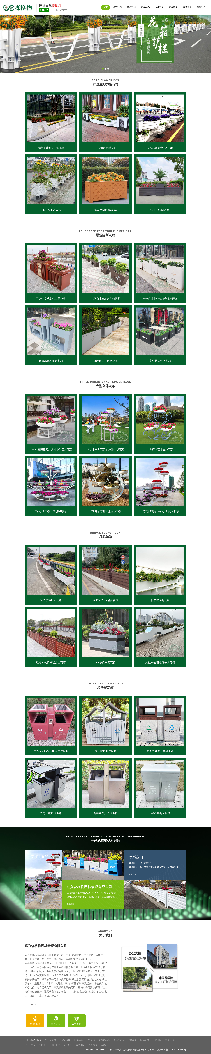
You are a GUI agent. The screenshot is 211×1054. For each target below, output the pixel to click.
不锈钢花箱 (65, 1040)
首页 (105, 7)
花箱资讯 (187, 7)
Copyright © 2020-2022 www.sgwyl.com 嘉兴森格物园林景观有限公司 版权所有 (120, 1049)
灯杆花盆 (30, 1045)
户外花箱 (91, 1040)
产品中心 (145, 7)
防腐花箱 (105, 1045)
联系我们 (201, 7)
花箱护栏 (55, 1045)
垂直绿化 (169, 1040)
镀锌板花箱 (118, 1040)
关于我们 (117, 7)
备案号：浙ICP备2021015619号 (171, 1049)
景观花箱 (80, 1045)
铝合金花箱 (50, 1040)
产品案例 (173, 7)
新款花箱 (131, 7)
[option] (35, 1020)
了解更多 (34, 1004)
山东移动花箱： (33, 1040)
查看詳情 (72, 904)
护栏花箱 (43, 1045)
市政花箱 (92, 1045)
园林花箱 (144, 1040)
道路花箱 (157, 1040)
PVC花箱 (78, 1040)
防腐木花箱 (104, 1040)
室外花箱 (68, 1045)
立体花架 (159, 7)
